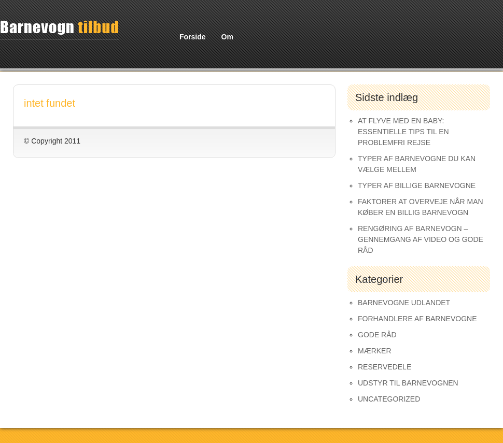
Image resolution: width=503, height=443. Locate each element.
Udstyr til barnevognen (408, 383)
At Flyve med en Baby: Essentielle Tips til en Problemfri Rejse (403, 132)
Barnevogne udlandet (404, 302)
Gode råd (377, 335)
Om (227, 37)
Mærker (375, 351)
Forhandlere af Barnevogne (417, 319)
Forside (192, 37)
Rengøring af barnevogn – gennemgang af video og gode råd (420, 239)
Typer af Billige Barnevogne (417, 185)
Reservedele (384, 367)
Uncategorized (389, 399)
